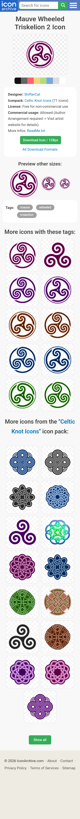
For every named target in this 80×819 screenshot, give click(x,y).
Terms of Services (44, 768)
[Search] (63, 5)
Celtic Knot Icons (38, 100)
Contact (66, 761)
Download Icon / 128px (40, 140)
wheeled (45, 207)
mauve (25, 207)
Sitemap (69, 768)
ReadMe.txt (36, 131)
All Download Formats (40, 149)
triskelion (26, 215)
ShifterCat (32, 94)
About (52, 761)
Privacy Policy (15, 768)
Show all (39, 740)
